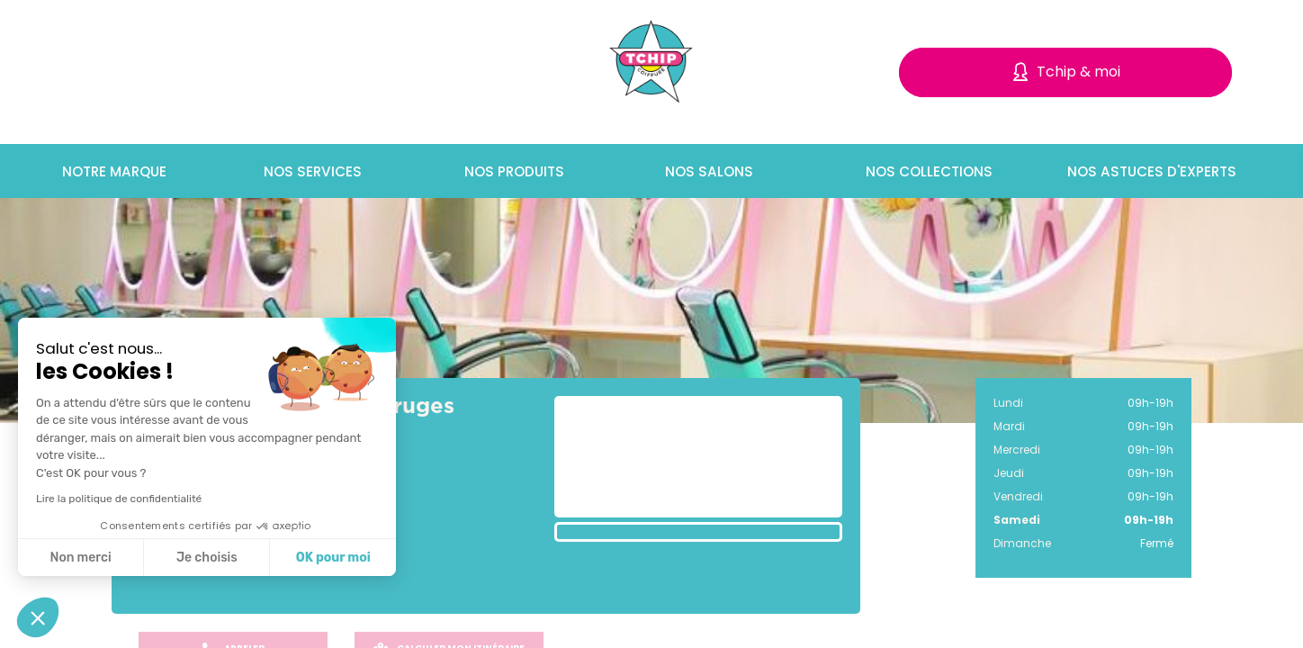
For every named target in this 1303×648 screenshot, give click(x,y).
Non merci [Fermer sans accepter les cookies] (80, 557)
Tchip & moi (1078, 71)
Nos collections (923, 171)
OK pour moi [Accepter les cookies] (333, 557)
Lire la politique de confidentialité (119, 498)
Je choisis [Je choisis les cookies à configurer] (207, 557)
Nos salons (703, 171)
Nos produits (510, 171)
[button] (37, 617)
